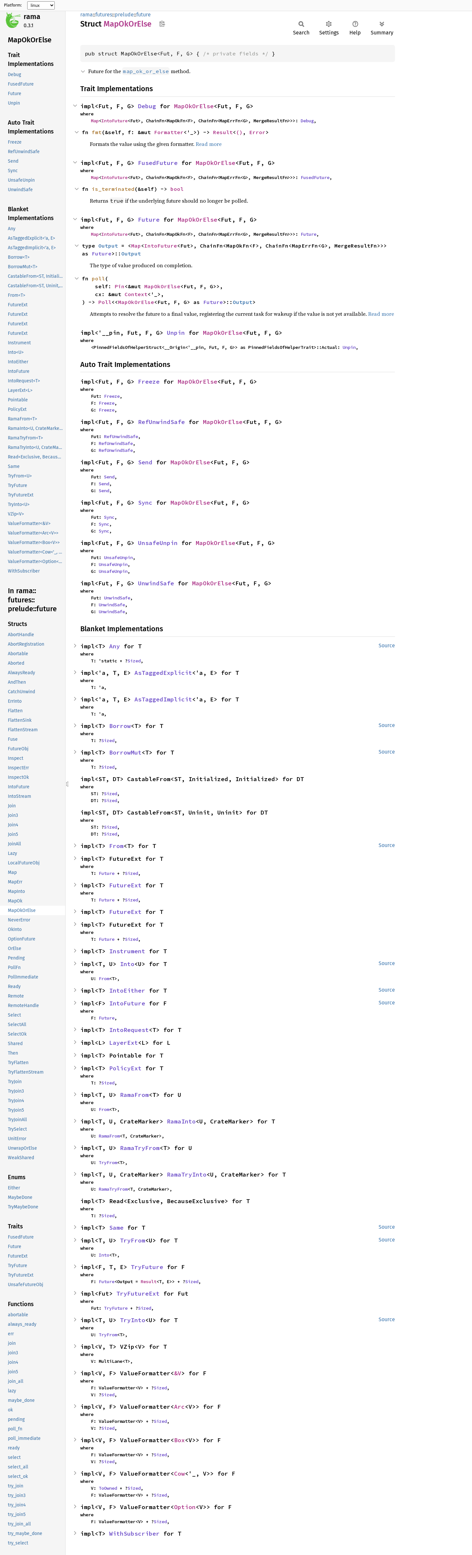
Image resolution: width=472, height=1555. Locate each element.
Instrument (127, 951)
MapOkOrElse (194, 106)
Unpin (176, 332)
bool (177, 189)
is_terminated (113, 189)
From (116, 846)
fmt (97, 132)
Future (149, 219)
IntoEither (127, 990)
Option (185, 1507)
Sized (134, 661)
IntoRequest (129, 1030)
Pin (120, 286)
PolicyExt (125, 1068)
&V (177, 1373)
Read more (209, 144)
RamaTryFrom (140, 1148)
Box (179, 1440)
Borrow (120, 726)
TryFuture (147, 1267)
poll (98, 278)
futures (103, 14)
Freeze (149, 381)
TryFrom (108, 1162)
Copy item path (162, 23)
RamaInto (181, 1121)
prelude (124, 14)
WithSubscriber (134, 1533)
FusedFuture (158, 163)
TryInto (132, 1320)
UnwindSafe (156, 583)
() (239, 132)
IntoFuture (114, 121)
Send (145, 462)
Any (114, 646)
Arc (179, 1406)
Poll (104, 302)
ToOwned (108, 1488)
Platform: (13, 5)
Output (108, 245)
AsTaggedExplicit (163, 673)
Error (257, 132)
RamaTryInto (186, 1174)
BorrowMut (125, 752)
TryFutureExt (138, 1293)
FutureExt (125, 885)
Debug (147, 106)
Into (127, 964)
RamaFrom (134, 1095)
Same (116, 1227)
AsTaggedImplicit (163, 699)
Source (387, 645)
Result (223, 132)
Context (136, 294)
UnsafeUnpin (158, 543)
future (143, 14)
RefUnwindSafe (161, 422)
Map (95, 121)
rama (32, 16)
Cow (179, 1473)
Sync (145, 502)
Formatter (169, 132)
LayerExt (123, 1042)
